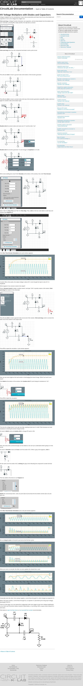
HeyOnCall (52, 682)
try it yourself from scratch (26, 610)
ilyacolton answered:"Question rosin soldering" (63, 83)
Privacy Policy (69, 670)
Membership (13, 670)
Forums (62, 39)
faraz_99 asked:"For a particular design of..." (64, 138)
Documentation (64, 44)
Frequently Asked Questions (67, 42)
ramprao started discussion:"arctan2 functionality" (63, 57)
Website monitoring (33, 682)
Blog (61, 37)
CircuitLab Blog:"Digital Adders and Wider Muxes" (65, 146)
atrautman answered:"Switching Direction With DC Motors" (66, 133)
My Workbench (25, 4)
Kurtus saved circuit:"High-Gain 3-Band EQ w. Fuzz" (64, 71)
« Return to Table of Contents (7, 651)
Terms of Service (70, 668)
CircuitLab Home (64, 34)
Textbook (43, 4)
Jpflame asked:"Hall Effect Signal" (61, 96)
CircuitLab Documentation (16, 8)
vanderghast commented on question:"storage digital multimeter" (66, 121)
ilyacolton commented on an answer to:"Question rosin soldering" (66, 79)
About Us (62, 40)
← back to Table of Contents (44, 9)
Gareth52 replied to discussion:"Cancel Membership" (64, 125)
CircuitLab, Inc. (43, 684)
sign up (76, 4)
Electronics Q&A (35, 4)
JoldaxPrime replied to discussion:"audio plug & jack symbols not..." (65, 88)
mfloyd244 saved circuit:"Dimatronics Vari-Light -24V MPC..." (65, 67)
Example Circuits (64, 36)
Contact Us (70, 667)
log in (76, 3)
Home (13, 665)
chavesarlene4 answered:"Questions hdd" (63, 117)
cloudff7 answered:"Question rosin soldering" (63, 100)
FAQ (17, 668)
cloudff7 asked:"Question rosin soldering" (63, 104)
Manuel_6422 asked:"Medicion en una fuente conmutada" (66, 108)
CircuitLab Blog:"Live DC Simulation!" (62, 142)
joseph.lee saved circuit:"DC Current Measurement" (63, 75)
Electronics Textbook (65, 47)
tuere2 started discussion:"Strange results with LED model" (65, 92)
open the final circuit (12, 610)
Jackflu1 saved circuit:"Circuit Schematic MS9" (63, 63)
